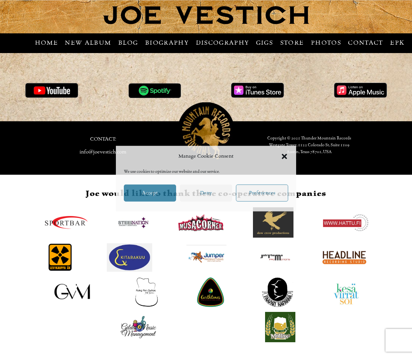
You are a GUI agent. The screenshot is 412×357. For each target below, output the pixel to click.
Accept (150, 193)
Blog (128, 43)
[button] (284, 156)
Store (292, 43)
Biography (167, 43)
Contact (365, 43)
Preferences (262, 193)
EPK (397, 43)
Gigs (264, 43)
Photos (326, 43)
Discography (222, 43)
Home (46, 43)
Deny (206, 193)
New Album (88, 43)
